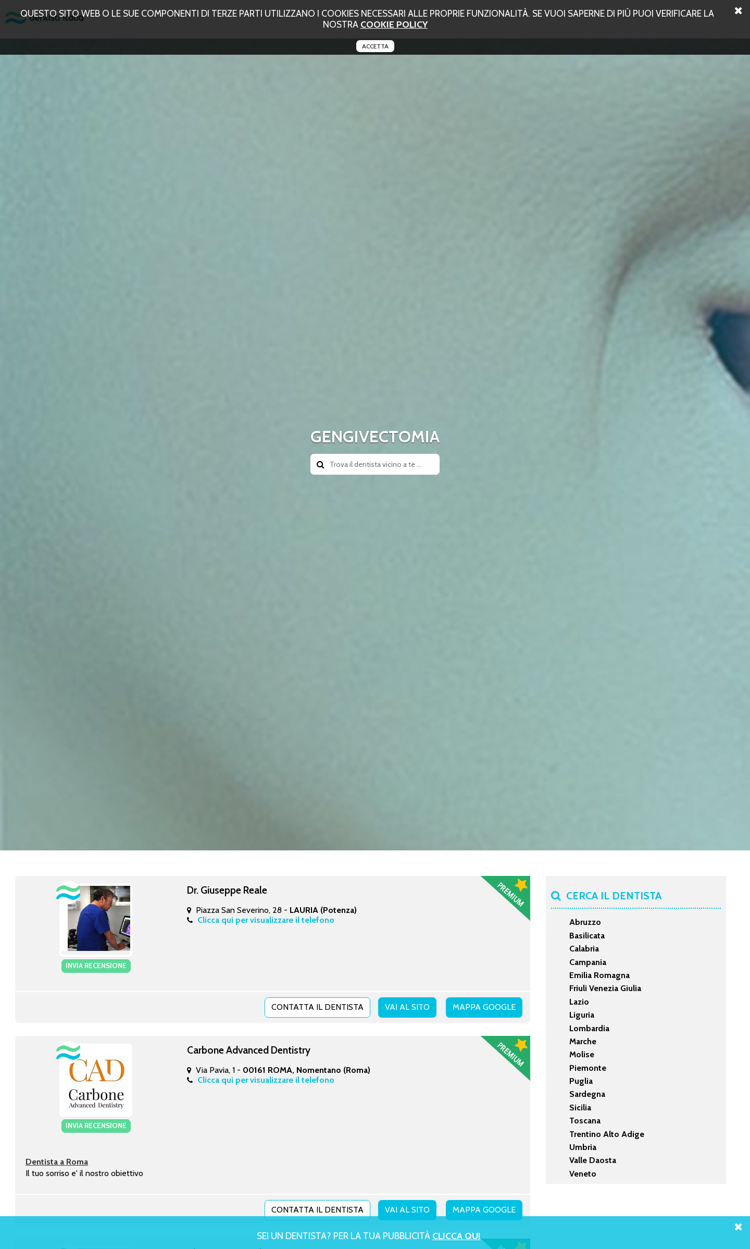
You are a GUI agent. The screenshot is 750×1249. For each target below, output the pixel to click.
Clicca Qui (456, 1235)
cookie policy (394, 24)
